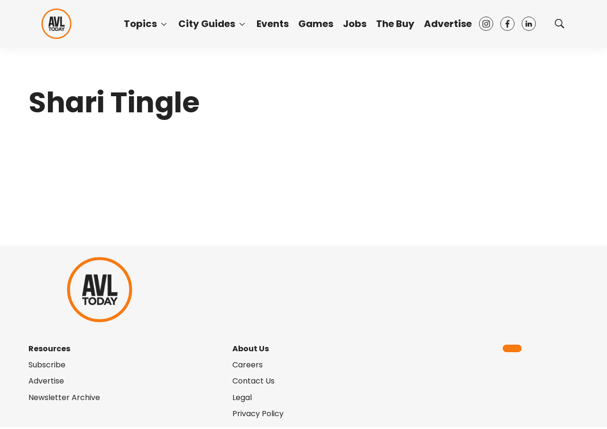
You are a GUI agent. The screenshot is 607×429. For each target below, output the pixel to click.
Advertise (448, 23)
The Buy (395, 23)
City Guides (206, 23)
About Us (250, 348)
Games (315, 23)
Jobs (355, 23)
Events (273, 23)
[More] (163, 23)
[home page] (56, 23)
